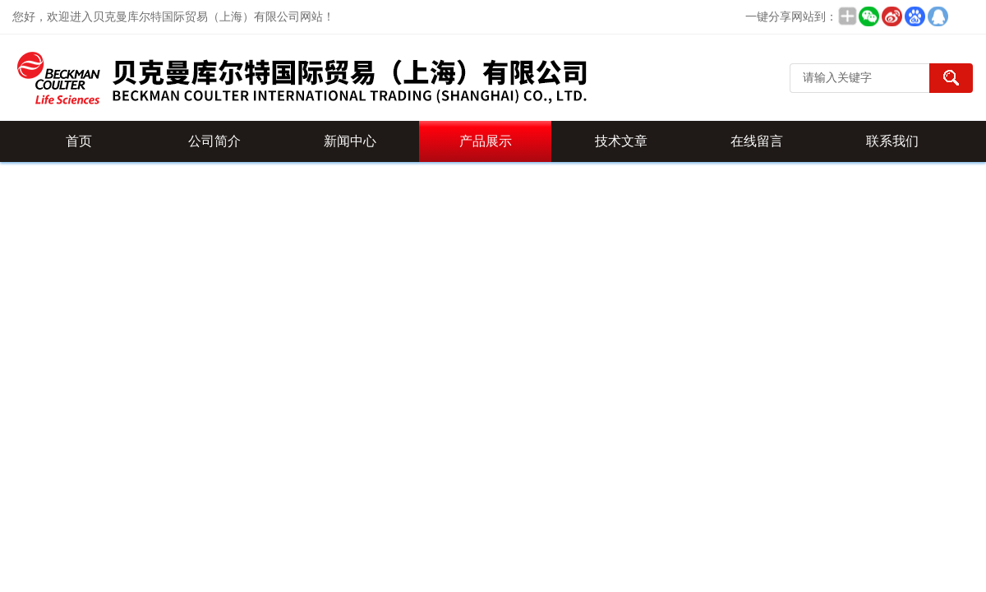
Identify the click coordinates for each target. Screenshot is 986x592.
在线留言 (756, 141)
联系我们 (892, 141)
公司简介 (214, 141)
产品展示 (485, 141)
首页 (79, 141)
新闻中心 (350, 141)
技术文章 (621, 141)
